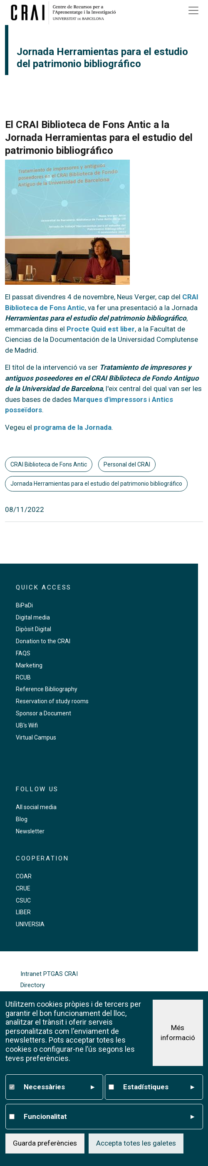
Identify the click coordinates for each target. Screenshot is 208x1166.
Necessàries (59, 1087)
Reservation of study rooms (52, 701)
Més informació (178, 1032)
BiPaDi (24, 605)
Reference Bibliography (46, 689)
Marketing (29, 665)
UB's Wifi (27, 725)
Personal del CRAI (127, 464)
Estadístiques (158, 1087)
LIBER (23, 912)
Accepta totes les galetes (136, 1143)
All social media (36, 807)
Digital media (33, 617)
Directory (32, 985)
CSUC (23, 900)
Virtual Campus (36, 737)
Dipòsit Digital (33, 629)
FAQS (23, 653)
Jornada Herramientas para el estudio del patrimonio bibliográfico (96, 483)
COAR (24, 876)
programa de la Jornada (72, 427)
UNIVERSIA (30, 924)
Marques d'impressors (110, 399)
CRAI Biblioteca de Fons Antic (48, 464)
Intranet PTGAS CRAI (49, 974)
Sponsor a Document (43, 713)
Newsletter (30, 831)
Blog (21, 819)
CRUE (23, 888)
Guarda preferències (45, 1143)
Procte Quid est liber (101, 329)
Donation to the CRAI (43, 641)
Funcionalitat (109, 1117)
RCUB (23, 677)
